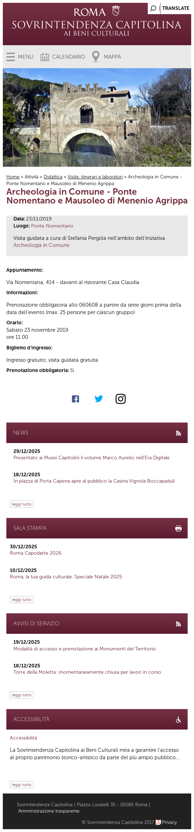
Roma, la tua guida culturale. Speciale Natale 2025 (66, 577)
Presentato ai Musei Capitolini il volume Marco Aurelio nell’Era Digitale (91, 458)
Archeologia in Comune (41, 245)
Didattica (53, 176)
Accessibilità (23, 738)
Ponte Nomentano (52, 226)
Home (12, 176)
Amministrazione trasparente (48, 811)
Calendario (68, 57)
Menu (26, 57)
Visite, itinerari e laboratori (95, 176)
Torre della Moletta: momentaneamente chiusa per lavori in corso (87, 672)
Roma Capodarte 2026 (35, 553)
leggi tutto (21, 504)
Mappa (112, 57)
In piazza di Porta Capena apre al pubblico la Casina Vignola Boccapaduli (94, 481)
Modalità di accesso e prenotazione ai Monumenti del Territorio (84, 649)
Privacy (169, 822)
